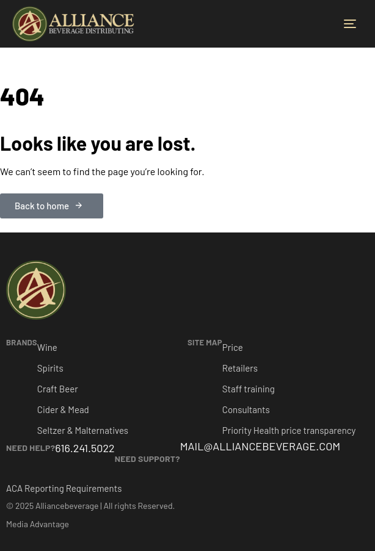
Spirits (50, 367)
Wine (47, 347)
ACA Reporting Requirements (64, 488)
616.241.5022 (84, 448)
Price (232, 347)
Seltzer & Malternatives (82, 430)
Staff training (248, 388)
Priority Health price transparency (289, 430)
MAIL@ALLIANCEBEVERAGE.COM (260, 446)
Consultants (246, 409)
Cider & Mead (63, 409)
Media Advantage (37, 524)
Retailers (240, 367)
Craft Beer (57, 388)
